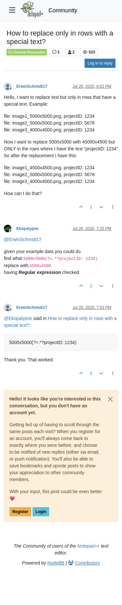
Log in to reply (100, 63)
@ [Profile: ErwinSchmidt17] (22, 239)
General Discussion (26, 52)
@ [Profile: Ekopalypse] (18, 318)
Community (62, 10)
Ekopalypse (27, 228)
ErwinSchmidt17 (31, 86)
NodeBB (55, 563)
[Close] (110, 399)
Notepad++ (88, 546)
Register (20, 511)
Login (40, 511)
